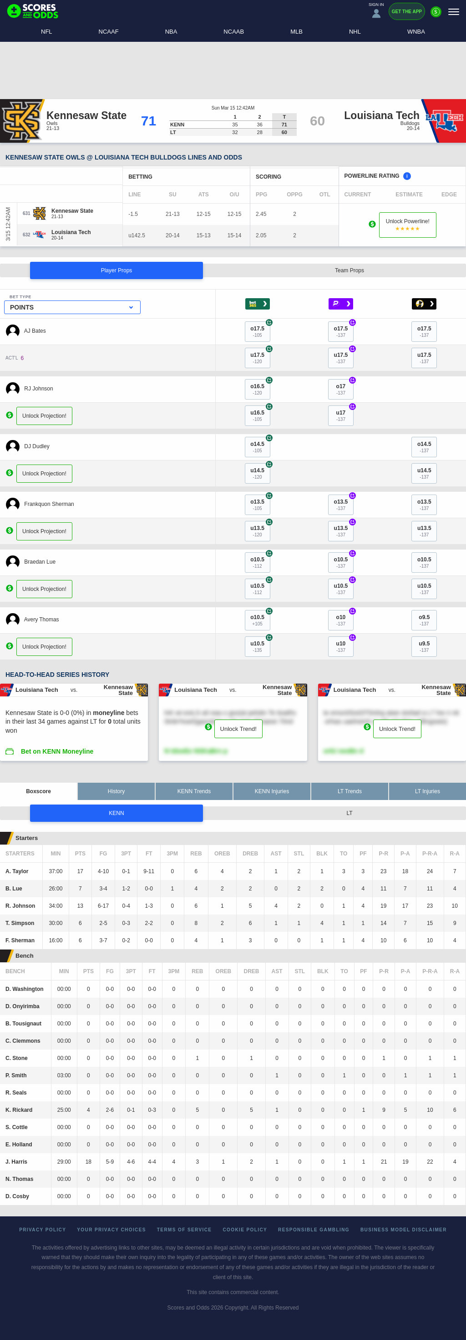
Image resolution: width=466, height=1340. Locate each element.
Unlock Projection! (44, 415)
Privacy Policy (42, 1229)
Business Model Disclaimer (403, 1229)
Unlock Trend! (238, 728)
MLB (296, 31)
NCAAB (233, 31)
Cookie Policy (245, 1229)
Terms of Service (184, 1229)
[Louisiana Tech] (71, 232)
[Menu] (453, 11)
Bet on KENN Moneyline (57, 751)
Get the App (407, 11)
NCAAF (109, 31)
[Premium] (436, 15)
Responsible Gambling (314, 1229)
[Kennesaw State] (72, 211)
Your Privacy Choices (111, 1229)
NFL (46, 31)
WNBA (416, 31)
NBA (171, 31)
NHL (355, 31)
